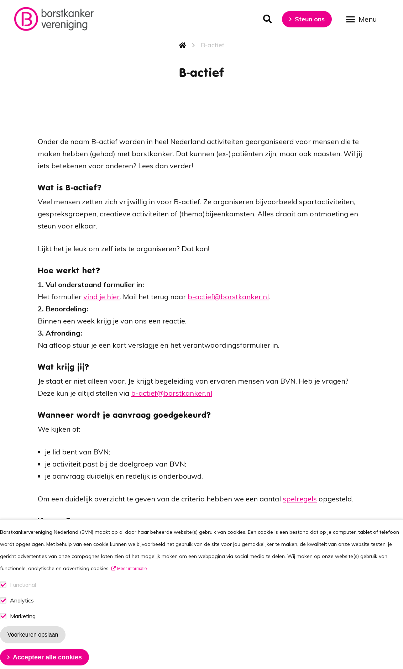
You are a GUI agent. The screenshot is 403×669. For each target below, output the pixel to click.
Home (182, 45)
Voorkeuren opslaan (32, 648)
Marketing (23, 629)
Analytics (22, 613)
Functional (23, 598)
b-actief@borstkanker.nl (228, 296)
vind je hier (101, 296)
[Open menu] (364, 18)
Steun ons (310, 19)
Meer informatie (132, 581)
